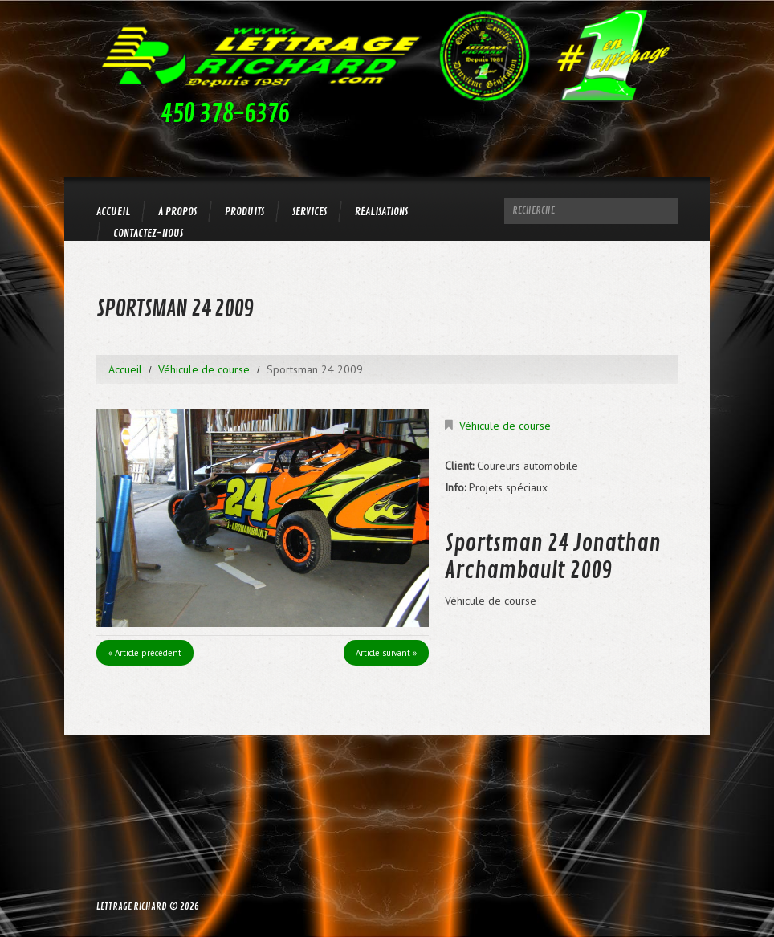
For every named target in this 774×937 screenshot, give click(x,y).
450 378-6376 (225, 114)
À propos (177, 211)
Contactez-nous (148, 233)
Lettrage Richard (131, 907)
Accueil (113, 211)
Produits (244, 211)
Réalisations (381, 211)
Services (309, 211)
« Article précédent (144, 652)
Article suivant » (386, 652)
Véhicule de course (204, 369)
